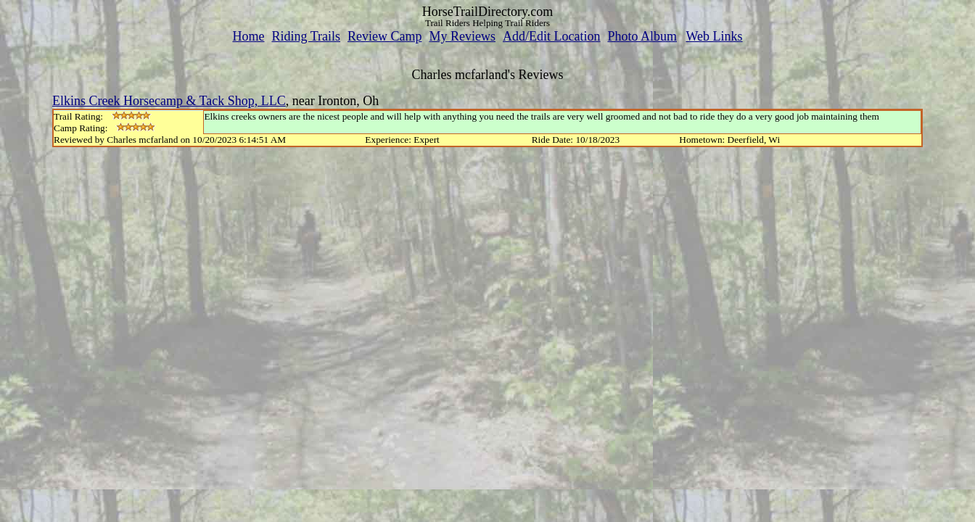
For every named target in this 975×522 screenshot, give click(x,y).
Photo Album (642, 36)
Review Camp (384, 36)
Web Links (714, 36)
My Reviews (462, 36)
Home (248, 36)
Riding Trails (305, 36)
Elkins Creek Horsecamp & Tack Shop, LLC (169, 101)
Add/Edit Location (551, 36)
